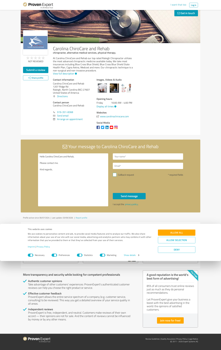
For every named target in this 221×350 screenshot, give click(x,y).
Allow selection (176, 329)
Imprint (31, 335)
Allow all (176, 321)
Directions (62, 96)
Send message (129, 196)
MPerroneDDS (95, 246)
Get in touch (186, 13)
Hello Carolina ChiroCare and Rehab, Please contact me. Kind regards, (73, 179)
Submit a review (35, 70)
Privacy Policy (43, 335)
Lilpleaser (152, 246)
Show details (130, 344)
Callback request (126, 174)
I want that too (178, 4)
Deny (177, 338)
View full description (64, 73)
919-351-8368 (65, 112)
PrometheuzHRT (37, 246)
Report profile (81, 217)
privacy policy (131, 204)
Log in (193, 5)
